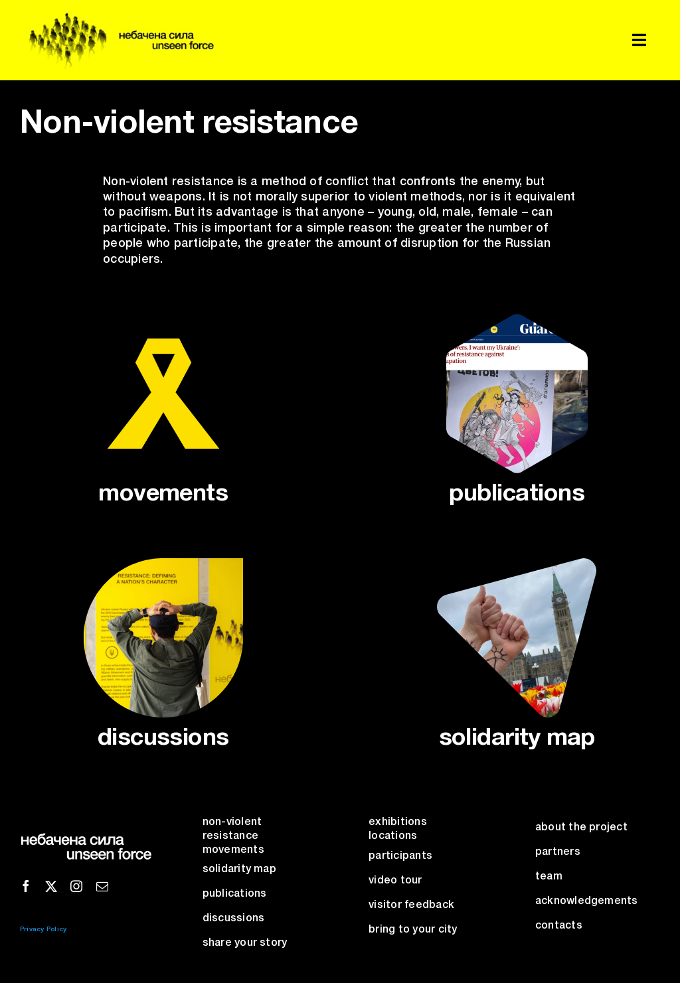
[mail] (102, 886)
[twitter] (51, 886)
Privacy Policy (43, 930)
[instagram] (76, 886)
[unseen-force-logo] (118, 15)
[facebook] (26, 886)
